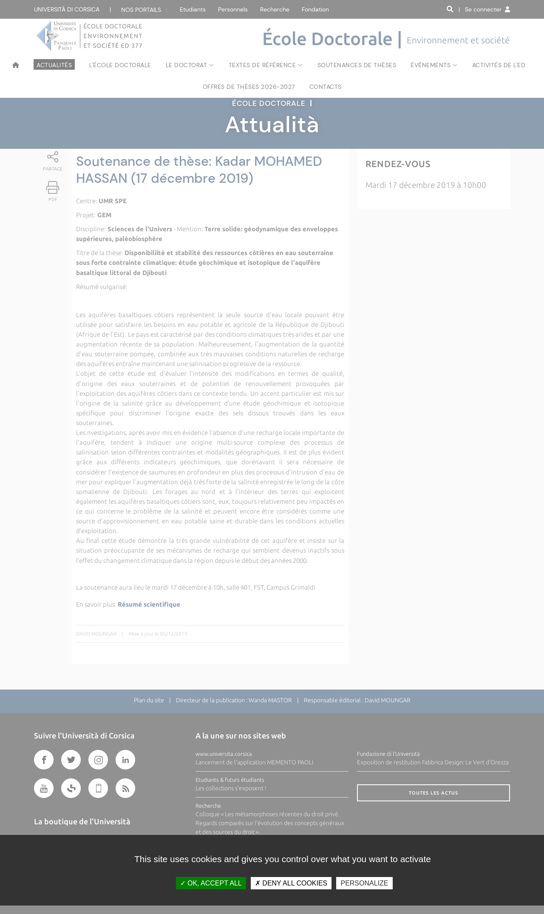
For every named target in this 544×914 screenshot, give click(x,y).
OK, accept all (211, 883)
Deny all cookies (291, 883)
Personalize (364, 883)
